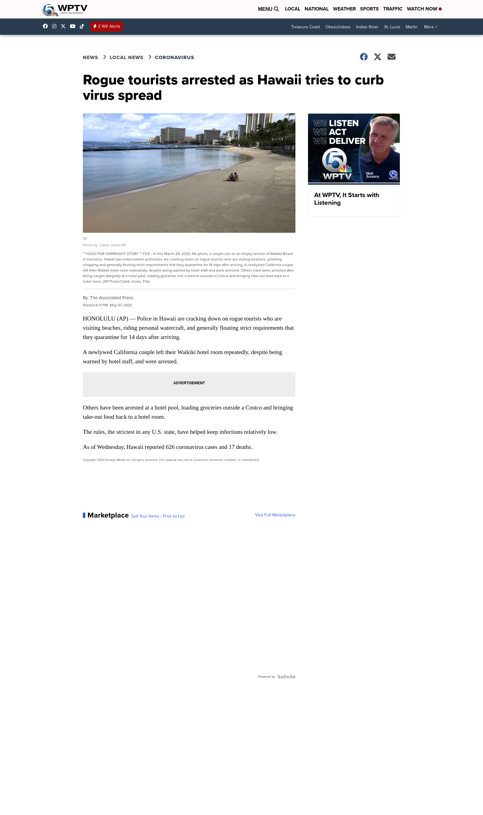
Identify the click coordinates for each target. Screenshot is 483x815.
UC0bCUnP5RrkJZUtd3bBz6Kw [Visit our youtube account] (74, 26)
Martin (411, 27)
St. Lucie (392, 27)
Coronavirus (174, 57)
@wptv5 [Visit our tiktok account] (83, 26)
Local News (127, 57)
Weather (344, 8)
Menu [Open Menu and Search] (268, 9)
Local (292, 8)
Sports (369, 8)
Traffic (393, 8)
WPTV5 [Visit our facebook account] (47, 26)
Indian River (367, 27)
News (90, 57)
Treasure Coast (305, 27)
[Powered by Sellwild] (286, 677)
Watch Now (424, 8)
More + (430, 27)
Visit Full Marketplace (275, 515)
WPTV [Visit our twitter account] (65, 26)
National (317, 8)
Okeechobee (338, 27)
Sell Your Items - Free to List (158, 516)
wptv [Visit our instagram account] (55, 26)
